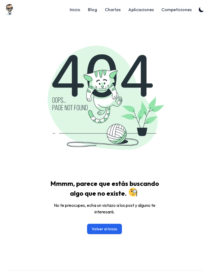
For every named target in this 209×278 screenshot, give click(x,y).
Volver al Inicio (104, 228)
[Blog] (11, 9)
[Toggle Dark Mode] (201, 9)
